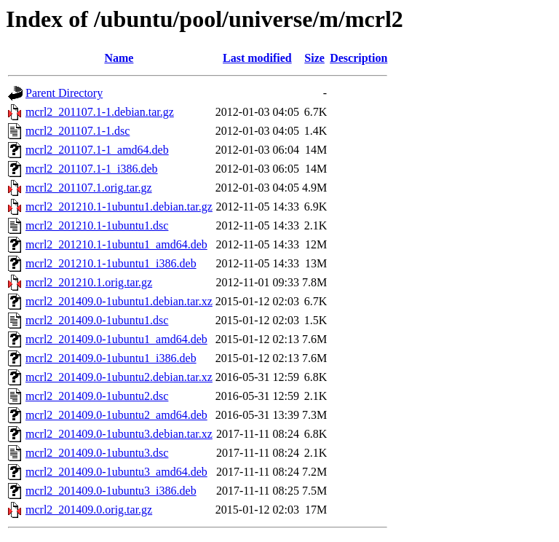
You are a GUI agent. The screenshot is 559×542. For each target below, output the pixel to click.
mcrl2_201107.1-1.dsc (77, 131)
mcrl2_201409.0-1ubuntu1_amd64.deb (116, 339)
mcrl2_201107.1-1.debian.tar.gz (99, 112)
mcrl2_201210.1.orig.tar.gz (88, 282)
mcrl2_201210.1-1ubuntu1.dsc (96, 225)
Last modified (257, 58)
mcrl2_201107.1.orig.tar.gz (88, 187)
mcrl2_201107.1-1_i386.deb (91, 168)
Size (314, 58)
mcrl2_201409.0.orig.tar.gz (88, 509)
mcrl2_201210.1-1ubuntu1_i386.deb (111, 263)
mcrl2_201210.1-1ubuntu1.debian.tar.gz (119, 206)
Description (358, 58)
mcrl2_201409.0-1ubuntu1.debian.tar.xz (119, 301)
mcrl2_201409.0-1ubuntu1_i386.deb (111, 358)
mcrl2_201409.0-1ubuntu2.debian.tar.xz (119, 377)
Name (118, 58)
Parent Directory (64, 93)
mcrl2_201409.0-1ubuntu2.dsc (96, 396)
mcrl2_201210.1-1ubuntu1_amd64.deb (116, 244)
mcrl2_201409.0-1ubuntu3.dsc (96, 453)
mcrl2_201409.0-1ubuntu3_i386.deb (111, 490)
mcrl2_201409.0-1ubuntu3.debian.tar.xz (119, 434)
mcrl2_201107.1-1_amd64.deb (97, 150)
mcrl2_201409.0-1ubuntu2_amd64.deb (116, 415)
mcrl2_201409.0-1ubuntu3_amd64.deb (116, 472)
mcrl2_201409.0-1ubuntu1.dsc (96, 320)
